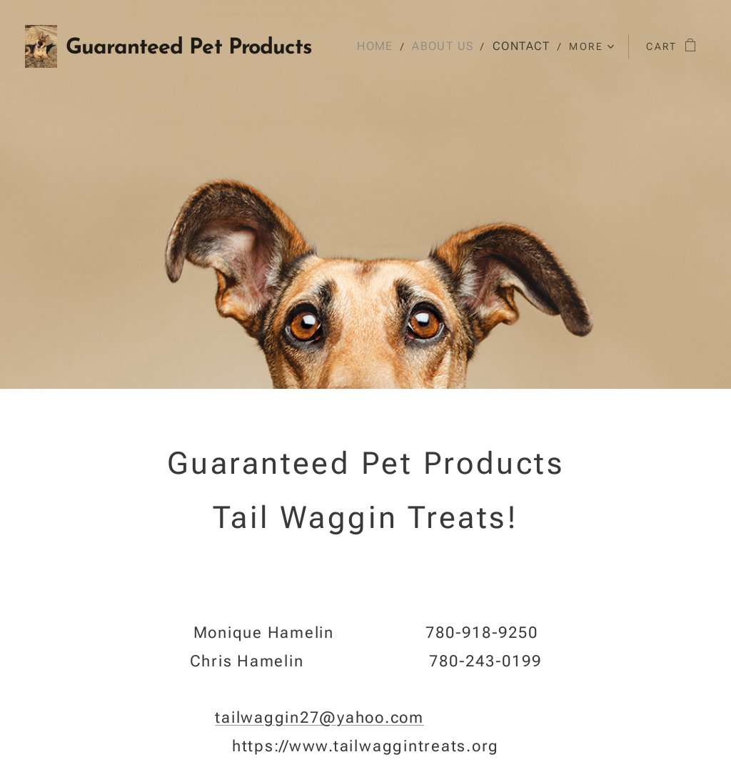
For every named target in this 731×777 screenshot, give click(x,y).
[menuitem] (382, 46)
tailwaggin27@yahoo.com (319, 717)
